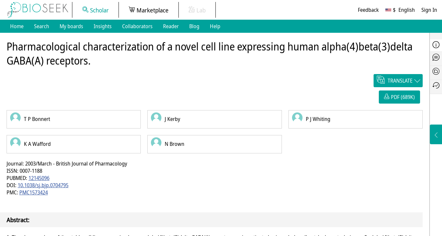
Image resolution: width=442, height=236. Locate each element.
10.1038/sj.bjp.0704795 (43, 185)
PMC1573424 (33, 192)
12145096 (38, 178)
